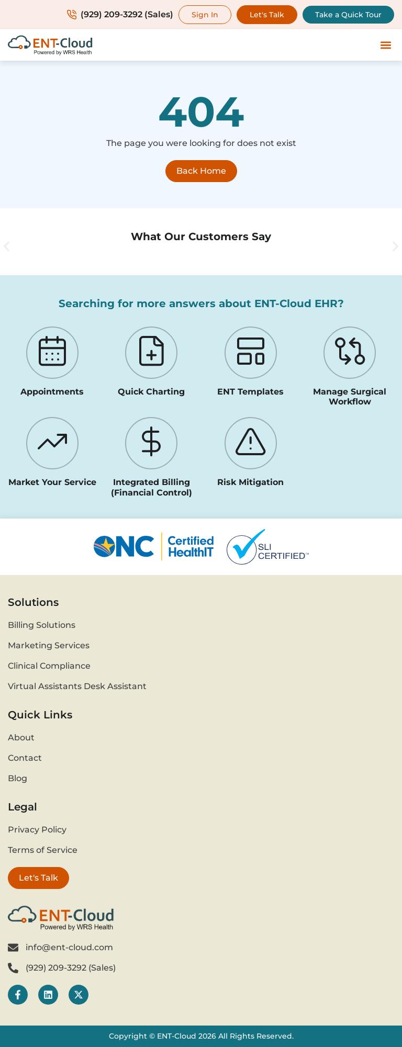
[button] (385, 45)
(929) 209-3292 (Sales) (120, 14)
